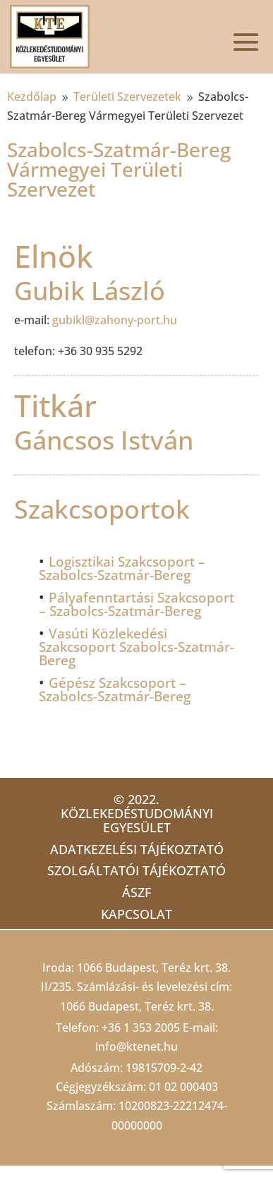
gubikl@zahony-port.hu (114, 320)
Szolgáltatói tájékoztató (136, 870)
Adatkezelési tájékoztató (137, 849)
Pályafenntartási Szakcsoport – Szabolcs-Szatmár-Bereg (136, 604)
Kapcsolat (136, 914)
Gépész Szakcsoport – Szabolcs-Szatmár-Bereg (114, 689)
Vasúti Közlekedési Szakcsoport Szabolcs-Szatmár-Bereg (136, 646)
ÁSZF (136, 892)
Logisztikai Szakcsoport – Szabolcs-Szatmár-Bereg (122, 568)
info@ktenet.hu (136, 1046)
